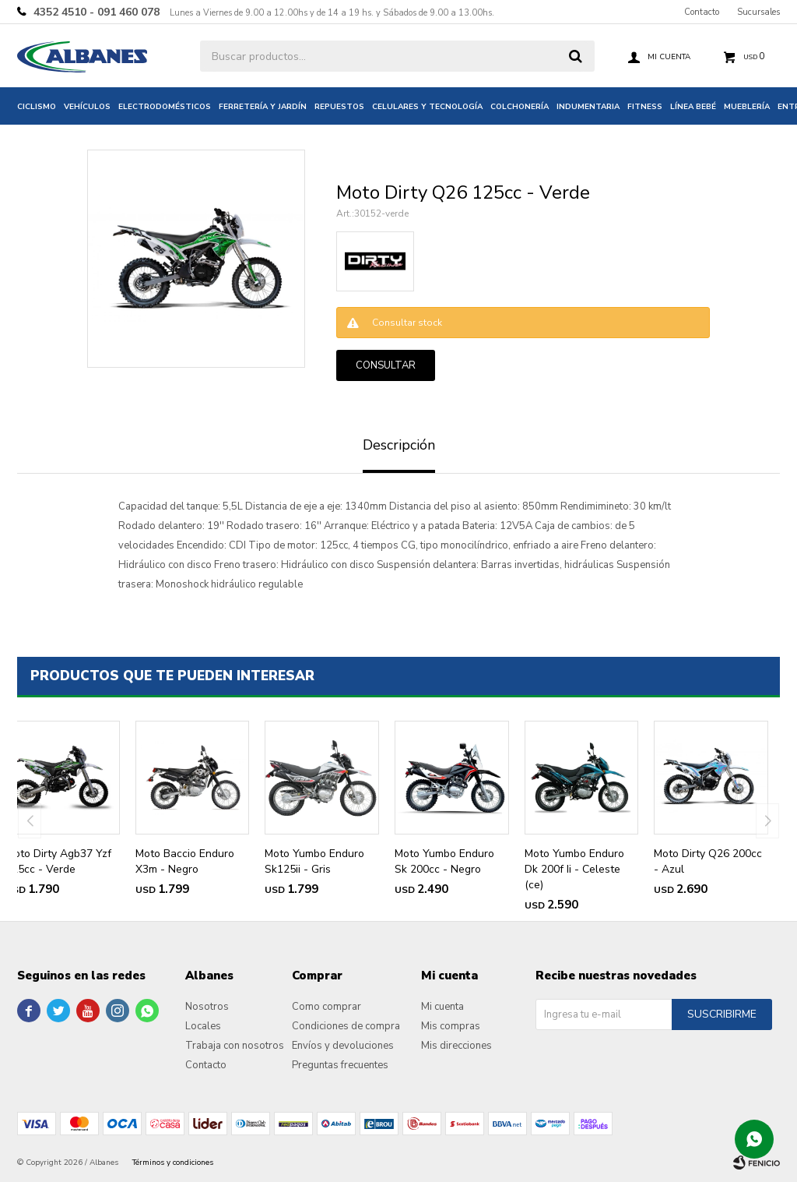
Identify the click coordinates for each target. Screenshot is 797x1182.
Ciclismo (36, 106)
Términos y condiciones (172, 1162)
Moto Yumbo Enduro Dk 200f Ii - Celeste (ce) (574, 869)
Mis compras (450, 1026)
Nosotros (207, 1007)
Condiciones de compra (346, 1026)
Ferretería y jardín (263, 106)
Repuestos (339, 106)
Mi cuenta (442, 1007)
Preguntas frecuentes (340, 1065)
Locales (203, 1026)
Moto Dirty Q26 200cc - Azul (708, 861)
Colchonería (519, 106)
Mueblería (747, 106)
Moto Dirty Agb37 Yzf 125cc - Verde (58, 861)
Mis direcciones (456, 1046)
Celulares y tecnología (427, 106)
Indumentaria (588, 106)
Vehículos (87, 106)
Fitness (644, 106)
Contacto (701, 12)
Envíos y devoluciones (343, 1046)
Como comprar (326, 1007)
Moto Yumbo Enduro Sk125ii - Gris (314, 861)
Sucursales (758, 12)
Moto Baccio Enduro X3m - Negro (184, 861)
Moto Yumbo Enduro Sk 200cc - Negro (444, 861)
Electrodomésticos (164, 106)
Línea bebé (693, 106)
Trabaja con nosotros (234, 1046)
